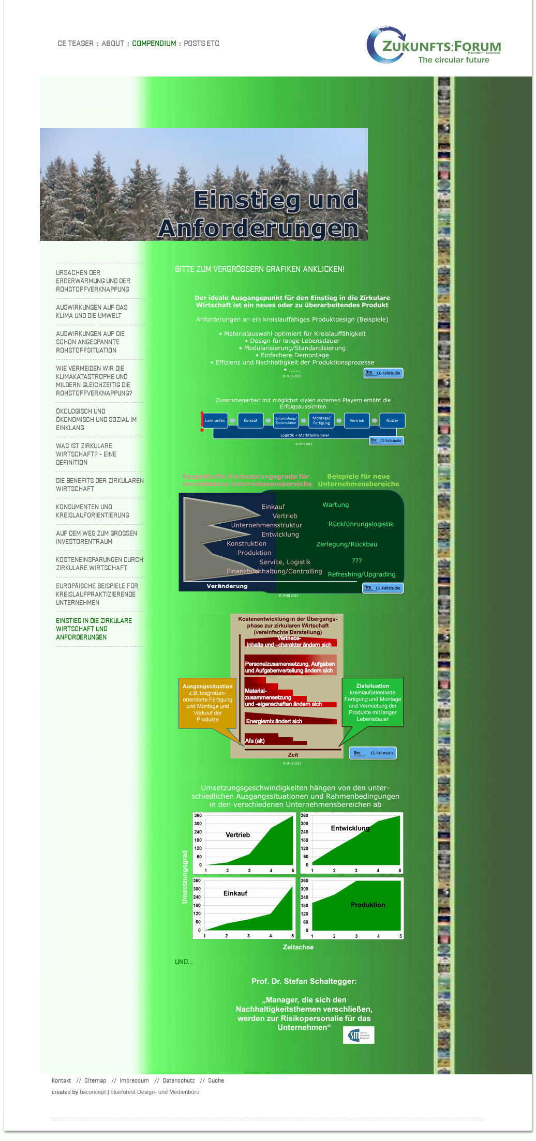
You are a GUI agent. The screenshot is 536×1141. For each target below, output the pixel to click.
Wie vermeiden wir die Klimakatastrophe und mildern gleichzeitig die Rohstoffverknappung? (94, 380)
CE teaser (75, 43)
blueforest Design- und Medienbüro (155, 1092)
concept (93, 1092)
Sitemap (95, 1080)
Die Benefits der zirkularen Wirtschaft (100, 485)
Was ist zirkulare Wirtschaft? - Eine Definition (86, 454)
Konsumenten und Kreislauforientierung (92, 511)
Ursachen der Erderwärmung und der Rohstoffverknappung (93, 281)
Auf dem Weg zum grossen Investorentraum (96, 537)
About (112, 43)
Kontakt (61, 1080)
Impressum (134, 1080)
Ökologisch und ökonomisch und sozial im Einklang (96, 419)
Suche (216, 1080)
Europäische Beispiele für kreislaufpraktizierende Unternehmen (97, 594)
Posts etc (201, 43)
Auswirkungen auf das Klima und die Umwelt (91, 311)
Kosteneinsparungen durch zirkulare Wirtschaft (99, 564)
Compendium (154, 43)
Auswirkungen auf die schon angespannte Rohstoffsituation (90, 342)
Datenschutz (178, 1080)
